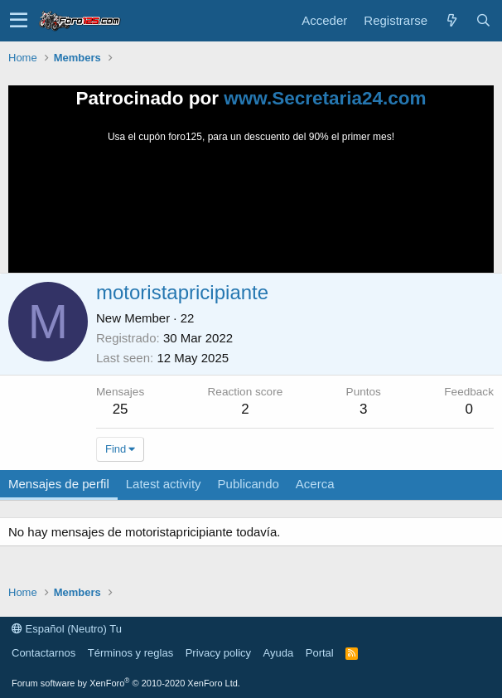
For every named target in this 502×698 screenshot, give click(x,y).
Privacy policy (218, 653)
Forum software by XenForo (126, 683)
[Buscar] (483, 20)
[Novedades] (451, 20)
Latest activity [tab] (163, 484)
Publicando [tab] (248, 484)
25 (120, 409)
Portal (320, 653)
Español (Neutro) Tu (67, 629)
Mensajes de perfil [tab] (58, 484)
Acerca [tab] (315, 484)
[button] (18, 20)
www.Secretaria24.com (325, 98)
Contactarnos (43, 653)
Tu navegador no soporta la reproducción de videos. (251, 206)
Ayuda (278, 653)
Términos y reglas (130, 653)
